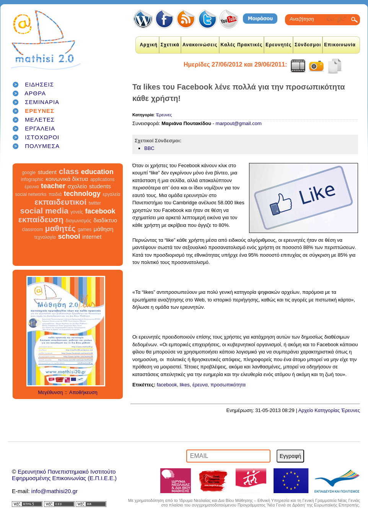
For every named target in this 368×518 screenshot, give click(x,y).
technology (82, 193)
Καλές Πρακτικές (242, 44)
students (100, 186)
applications (102, 179)
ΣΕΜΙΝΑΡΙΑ (42, 102)
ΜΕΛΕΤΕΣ (40, 119)
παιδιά (55, 194)
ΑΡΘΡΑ (35, 93)
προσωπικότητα (228, 385)
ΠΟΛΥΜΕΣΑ (42, 146)
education (97, 171)
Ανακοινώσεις (200, 44)
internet (91, 236)
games (84, 229)
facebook (100, 211)
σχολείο (77, 186)
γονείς (76, 212)
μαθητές (60, 228)
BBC (149, 148)
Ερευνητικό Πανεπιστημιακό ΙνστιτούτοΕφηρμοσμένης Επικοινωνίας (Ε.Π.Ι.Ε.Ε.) (64, 474)
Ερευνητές (278, 44)
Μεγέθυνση (50, 392)
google (29, 172)
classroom (32, 229)
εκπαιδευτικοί (60, 202)
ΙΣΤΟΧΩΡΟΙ (42, 137)
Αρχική (148, 44)
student (47, 172)
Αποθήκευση (83, 392)
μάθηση (104, 229)
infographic (32, 179)
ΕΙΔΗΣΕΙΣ (39, 84)
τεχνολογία (45, 237)
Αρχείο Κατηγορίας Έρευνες (329, 410)
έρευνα (31, 186)
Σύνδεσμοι (308, 44)
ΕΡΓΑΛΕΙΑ (40, 128)
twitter (95, 203)
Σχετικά (170, 44)
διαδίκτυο (105, 220)
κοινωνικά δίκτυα (67, 179)
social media (44, 211)
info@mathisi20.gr (54, 491)
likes (185, 385)
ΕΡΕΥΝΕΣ (39, 111)
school (69, 236)
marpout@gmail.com (239, 123)
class (69, 171)
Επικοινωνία (340, 44)
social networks (31, 194)
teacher (53, 185)
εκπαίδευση (41, 219)
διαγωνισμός (78, 220)
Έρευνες (164, 114)
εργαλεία (111, 194)
